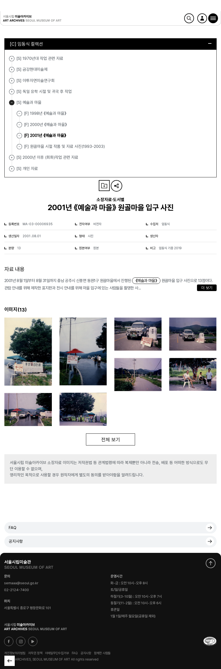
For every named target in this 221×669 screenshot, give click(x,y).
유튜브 (32, 641)
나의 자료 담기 (104, 185)
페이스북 (8, 641)
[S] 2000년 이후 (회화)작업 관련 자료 (12, 157)
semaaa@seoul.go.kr (21, 583)
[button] (213, 18)
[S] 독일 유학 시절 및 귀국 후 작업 (12, 91)
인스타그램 (20, 641)
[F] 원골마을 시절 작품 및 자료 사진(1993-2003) (64, 146)
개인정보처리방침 (14, 653)
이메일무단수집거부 (57, 653)
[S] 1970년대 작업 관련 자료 (12, 58)
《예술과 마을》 (146, 280)
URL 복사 (116, 186)
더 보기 (206, 288)
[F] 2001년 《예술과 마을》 (45, 135)
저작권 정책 (35, 653)
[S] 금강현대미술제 (12, 69)
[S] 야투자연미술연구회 (12, 80)
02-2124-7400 (16, 590)
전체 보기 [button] (110, 439)
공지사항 (16, 541)
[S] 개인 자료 (12, 168)
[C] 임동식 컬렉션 (110, 44)
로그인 (202, 18)
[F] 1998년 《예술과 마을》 (45, 113)
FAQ (12, 527)
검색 (189, 18)
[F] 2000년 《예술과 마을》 (45, 124)
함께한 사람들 (102, 653)
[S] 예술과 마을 (12, 102)
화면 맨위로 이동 (211, 563)
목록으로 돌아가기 (9, 661)
